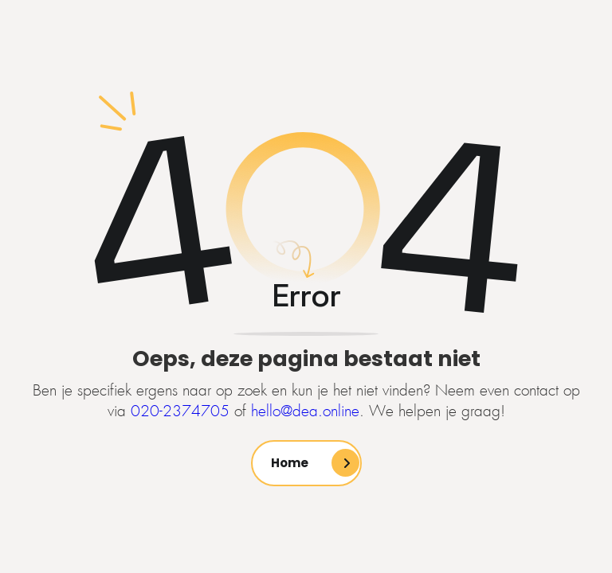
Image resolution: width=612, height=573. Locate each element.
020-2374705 (180, 411)
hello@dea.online (305, 411)
